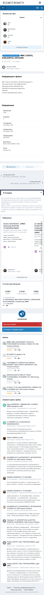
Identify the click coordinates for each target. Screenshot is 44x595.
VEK (9, 23)
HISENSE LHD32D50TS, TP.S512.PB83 (19, 477)
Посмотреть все (22, 277)
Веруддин (6, 230)
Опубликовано (26, 408)
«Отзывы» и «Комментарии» (13, 329)
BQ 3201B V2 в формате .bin (16, 354)
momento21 (14, 356)
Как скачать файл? (9, 324)
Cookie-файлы (28, 590)
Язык (9, 587)
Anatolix (13, 408)
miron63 (10, 35)
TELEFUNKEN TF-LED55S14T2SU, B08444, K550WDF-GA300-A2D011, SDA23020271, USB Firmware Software (22, 365)
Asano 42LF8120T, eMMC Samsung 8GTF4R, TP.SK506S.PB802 (14, 226)
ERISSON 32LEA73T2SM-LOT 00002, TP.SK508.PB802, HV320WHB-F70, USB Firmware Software (23, 377)
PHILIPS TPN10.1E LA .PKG (15, 437)
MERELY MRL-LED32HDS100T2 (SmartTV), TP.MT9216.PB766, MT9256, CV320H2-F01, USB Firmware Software (22, 344)
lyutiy (9, 41)
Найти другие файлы (13, 68)
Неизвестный (15, 348)
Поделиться (11, 166)
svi (12, 461)
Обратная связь (16, 590)
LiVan (14, 67)
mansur (13, 426)
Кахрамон (14, 479)
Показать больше (22, 47)
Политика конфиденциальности (24, 587)
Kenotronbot (11, 29)
